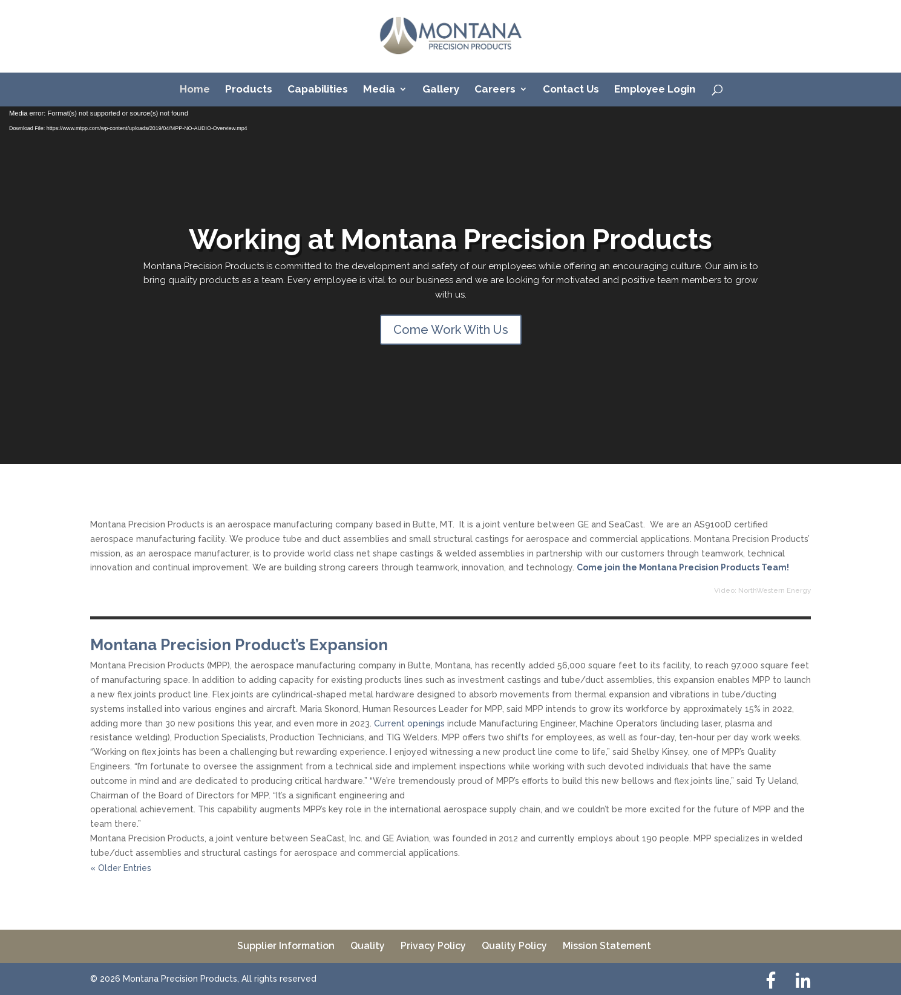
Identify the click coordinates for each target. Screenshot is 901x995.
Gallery (440, 90)
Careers (495, 90)
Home (195, 90)
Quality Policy (514, 945)
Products (248, 90)
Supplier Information (286, 945)
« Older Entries (120, 868)
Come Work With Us (450, 329)
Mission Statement (607, 945)
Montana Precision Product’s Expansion (239, 645)
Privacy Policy (433, 945)
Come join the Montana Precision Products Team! (683, 567)
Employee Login (654, 90)
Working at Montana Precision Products (450, 239)
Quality (367, 945)
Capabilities (317, 90)
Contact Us (571, 90)
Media (379, 90)
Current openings (409, 723)
